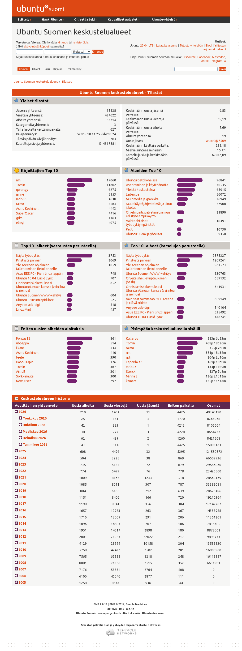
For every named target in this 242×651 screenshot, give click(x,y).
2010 (22, 550)
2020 (22, 484)
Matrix (204, 61)
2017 (22, 503)
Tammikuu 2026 (35, 444)
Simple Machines (136, 604)
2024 (22, 458)
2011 (22, 543)
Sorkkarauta (25, 376)
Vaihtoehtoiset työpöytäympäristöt (140, 223)
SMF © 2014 (116, 604)
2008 (22, 563)
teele (20, 357)
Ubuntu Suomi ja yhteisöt (144, 234)
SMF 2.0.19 (100, 604)
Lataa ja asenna (166, 45)
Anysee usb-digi (28, 305)
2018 (22, 497)
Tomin (20, 185)
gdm (19, 218)
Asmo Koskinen (27, 208)
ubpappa (22, 343)
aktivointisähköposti (36, 46)
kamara (131, 381)
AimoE (20, 371)
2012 (22, 536)
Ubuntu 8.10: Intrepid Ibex (35, 300)
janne (20, 194)
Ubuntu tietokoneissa (141, 180)
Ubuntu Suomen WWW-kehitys (38, 295)
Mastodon (218, 57)
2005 (22, 582)
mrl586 (21, 199)
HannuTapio (25, 362)
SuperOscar (25, 213)
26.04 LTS (147, 45)
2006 (22, 576)
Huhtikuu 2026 (34, 425)
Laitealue (132, 194)
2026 (22, 412)
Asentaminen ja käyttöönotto (147, 185)
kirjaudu (63, 42)
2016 (22, 510)
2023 (22, 464)
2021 (22, 477)
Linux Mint (23, 309)
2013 (22, 530)
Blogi (208, 45)
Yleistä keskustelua (140, 190)
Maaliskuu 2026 (35, 431)
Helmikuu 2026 (34, 438)
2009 (22, 556)
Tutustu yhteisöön (191, 45)
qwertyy (22, 190)
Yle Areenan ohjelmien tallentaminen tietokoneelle (36, 267)
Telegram (216, 61)
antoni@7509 (216, 141)
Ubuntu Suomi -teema (90, 613)
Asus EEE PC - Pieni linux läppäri (39, 273)
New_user (23, 381)
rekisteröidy (80, 42)
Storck (130, 371)
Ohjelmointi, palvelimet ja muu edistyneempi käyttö (148, 214)
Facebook (203, 57)
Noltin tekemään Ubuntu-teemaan (141, 613)
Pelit (129, 229)
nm (18, 180)
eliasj (20, 223)
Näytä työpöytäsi (28, 255)
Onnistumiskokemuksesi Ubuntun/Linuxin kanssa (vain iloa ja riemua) (40, 286)
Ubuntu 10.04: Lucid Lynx (34, 278)
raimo (20, 204)
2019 (22, 491)
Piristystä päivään (28, 260)
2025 (22, 451)
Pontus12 (23, 338)
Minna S (132, 376)
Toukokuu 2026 (35, 418)
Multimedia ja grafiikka (142, 199)
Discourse (189, 57)
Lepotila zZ (134, 362)
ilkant (20, 348)
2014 (22, 523)
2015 (22, 517)
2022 (22, 471)
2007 (22, 569)
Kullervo (132, 338)
